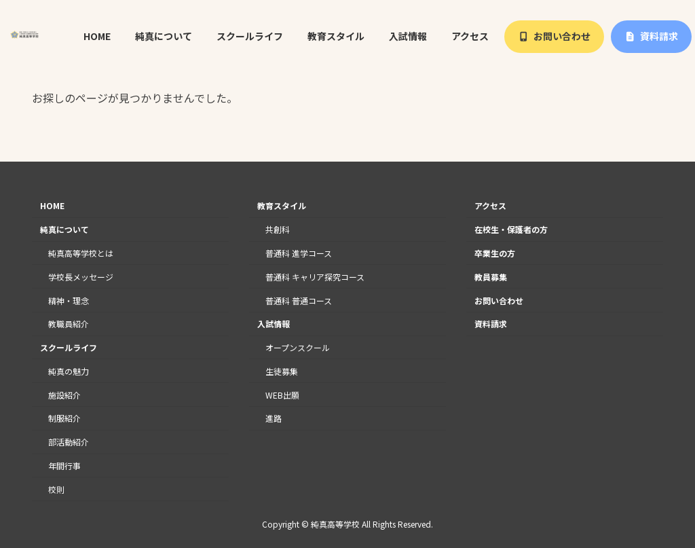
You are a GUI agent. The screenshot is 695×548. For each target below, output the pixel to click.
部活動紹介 (68, 441)
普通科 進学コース (298, 253)
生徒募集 (281, 371)
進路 (273, 418)
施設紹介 (64, 395)
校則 (56, 489)
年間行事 (64, 465)
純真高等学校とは (80, 253)
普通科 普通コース (298, 300)
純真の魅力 (68, 371)
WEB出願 (282, 395)
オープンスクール (297, 347)
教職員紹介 (68, 323)
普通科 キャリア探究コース (314, 276)
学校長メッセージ (80, 276)
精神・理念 (68, 300)
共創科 (277, 229)
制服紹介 (64, 418)
